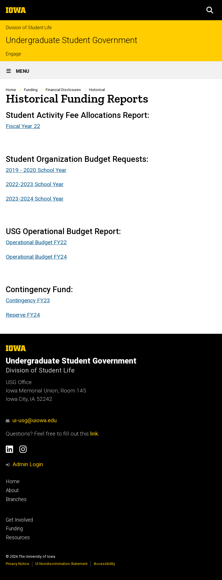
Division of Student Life (29, 27)
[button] (210, 10)
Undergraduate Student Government (71, 40)
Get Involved (19, 520)
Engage (13, 54)
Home (11, 90)
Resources (18, 537)
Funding (31, 90)
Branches (16, 499)
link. (94, 433)
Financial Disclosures (63, 90)
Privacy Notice (17, 564)
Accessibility (104, 564)
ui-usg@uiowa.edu (31, 420)
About (12, 490)
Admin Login (27, 464)
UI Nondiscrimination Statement (61, 564)
